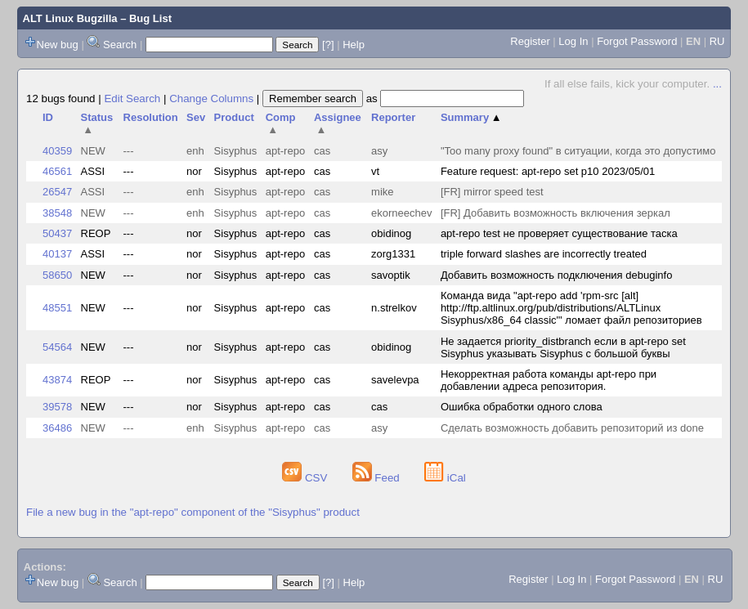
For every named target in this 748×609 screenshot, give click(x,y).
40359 (57, 151)
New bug (57, 44)
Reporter (393, 117)
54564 (57, 347)
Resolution (150, 117)
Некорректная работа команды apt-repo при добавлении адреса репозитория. (548, 380)
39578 (57, 407)
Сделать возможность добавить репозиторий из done (572, 428)
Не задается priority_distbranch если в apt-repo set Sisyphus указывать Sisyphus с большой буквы (563, 347)
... (717, 84)
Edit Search (132, 98)
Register (529, 41)
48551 (57, 308)
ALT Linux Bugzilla (70, 18)
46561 (57, 171)
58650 (57, 275)
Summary (471, 117)
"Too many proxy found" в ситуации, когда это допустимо (578, 151)
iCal (445, 478)
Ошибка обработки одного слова (521, 407)
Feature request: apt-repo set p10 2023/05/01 (548, 171)
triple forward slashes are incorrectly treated (544, 254)
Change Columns (211, 98)
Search (120, 44)
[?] (328, 44)
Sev (195, 117)
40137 (57, 254)
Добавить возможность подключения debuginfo (557, 275)
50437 (57, 233)
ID (48, 117)
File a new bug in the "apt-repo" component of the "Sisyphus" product (193, 512)
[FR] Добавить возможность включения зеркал (555, 213)
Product (234, 117)
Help (354, 44)
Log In (573, 41)
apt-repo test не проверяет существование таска (559, 233)
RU (717, 41)
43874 (57, 380)
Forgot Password (637, 41)
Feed (377, 478)
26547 (57, 192)
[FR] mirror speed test (492, 192)
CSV (306, 478)
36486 (57, 428)
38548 (57, 213)
